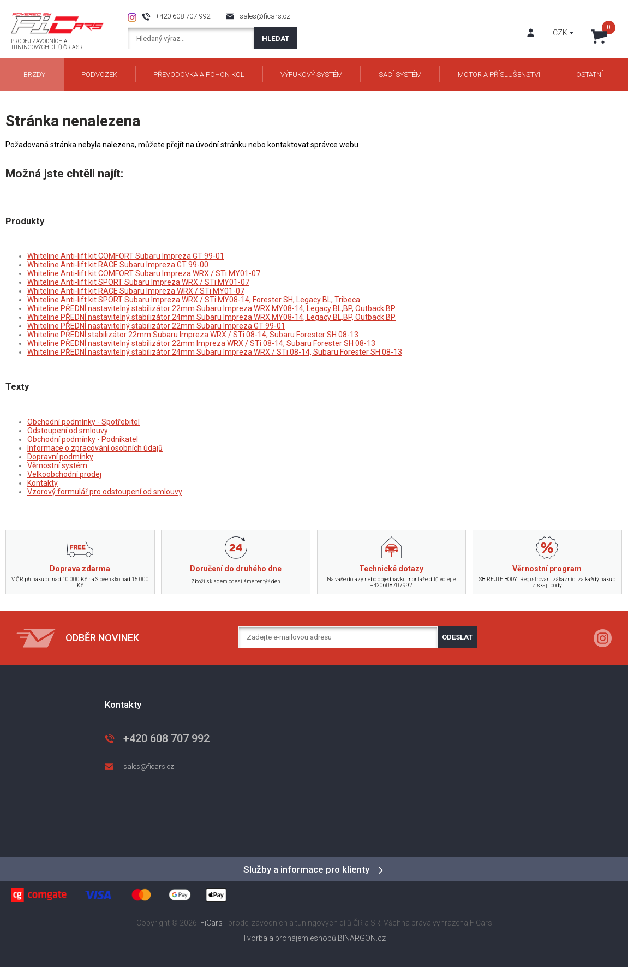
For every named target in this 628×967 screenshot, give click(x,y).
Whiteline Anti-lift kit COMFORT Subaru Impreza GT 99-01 (125, 256)
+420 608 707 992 (182, 16)
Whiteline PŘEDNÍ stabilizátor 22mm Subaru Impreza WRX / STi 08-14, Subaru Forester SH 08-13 (192, 334)
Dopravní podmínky (60, 456)
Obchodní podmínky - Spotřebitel (83, 421)
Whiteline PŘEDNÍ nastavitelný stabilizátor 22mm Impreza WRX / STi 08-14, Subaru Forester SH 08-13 (201, 343)
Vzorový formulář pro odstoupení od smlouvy (104, 491)
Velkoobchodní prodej (64, 474)
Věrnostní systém (57, 465)
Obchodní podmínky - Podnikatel (82, 439)
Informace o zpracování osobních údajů (95, 448)
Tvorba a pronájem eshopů (289, 938)
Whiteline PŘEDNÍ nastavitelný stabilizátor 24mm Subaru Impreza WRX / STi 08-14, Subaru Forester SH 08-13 (214, 352)
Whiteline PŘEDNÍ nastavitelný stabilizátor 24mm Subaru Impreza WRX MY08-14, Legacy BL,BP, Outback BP (211, 317)
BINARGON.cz (362, 938)
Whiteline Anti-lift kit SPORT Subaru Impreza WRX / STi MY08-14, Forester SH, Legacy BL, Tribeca (193, 299)
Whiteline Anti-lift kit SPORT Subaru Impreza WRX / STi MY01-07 (138, 282)
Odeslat (457, 637)
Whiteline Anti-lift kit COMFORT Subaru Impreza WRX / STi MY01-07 (143, 273)
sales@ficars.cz (265, 16)
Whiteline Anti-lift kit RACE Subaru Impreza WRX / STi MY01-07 (135, 290)
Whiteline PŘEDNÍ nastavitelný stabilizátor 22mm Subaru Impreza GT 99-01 (156, 325)
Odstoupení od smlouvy (67, 430)
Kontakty (42, 483)
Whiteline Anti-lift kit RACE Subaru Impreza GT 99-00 (117, 264)
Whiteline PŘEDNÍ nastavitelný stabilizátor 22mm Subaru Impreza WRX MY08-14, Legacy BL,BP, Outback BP (211, 308)
